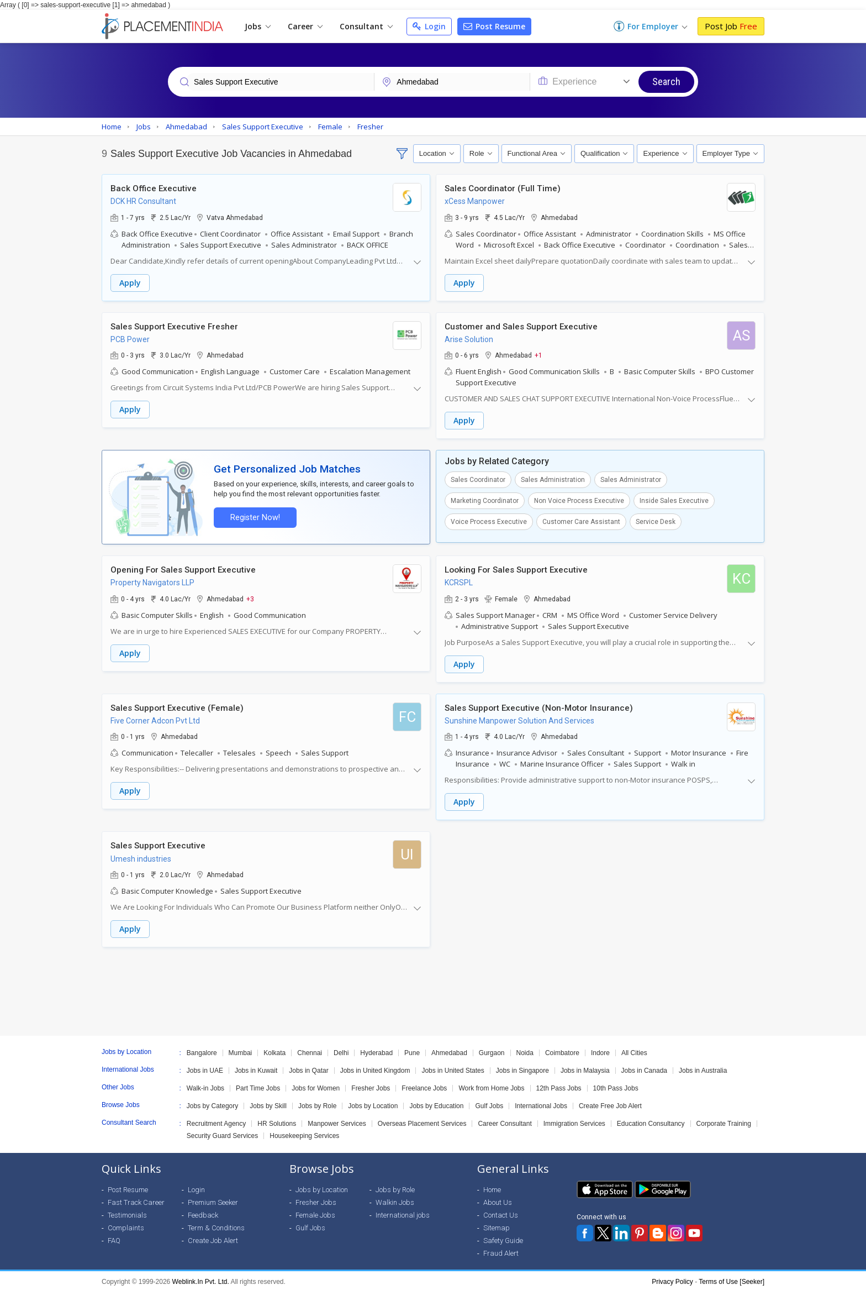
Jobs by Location (373, 1103)
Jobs (258, 26)
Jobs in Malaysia (585, 1068)
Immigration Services (574, 1121)
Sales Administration (553, 479)
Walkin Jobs (395, 1200)
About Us (497, 1200)
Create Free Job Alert (610, 1103)
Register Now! (254, 516)
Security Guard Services (222, 1133)
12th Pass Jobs (559, 1086)
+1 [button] (538, 354)
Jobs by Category (212, 1103)
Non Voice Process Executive (579, 500)
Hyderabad (376, 1050)
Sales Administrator (630, 479)
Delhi (341, 1050)
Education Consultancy (651, 1121)
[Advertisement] (433, 989)
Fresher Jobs (370, 1086)
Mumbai (240, 1050)
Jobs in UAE (205, 1068)
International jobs (403, 1213)
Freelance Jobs (424, 1086)
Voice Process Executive (489, 521)
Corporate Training (723, 1121)
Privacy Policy (672, 1279)
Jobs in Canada (644, 1068)
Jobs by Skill (268, 1103)
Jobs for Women (316, 1086)
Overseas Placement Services (422, 1121)
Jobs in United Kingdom (375, 1068)
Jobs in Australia (703, 1068)
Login (429, 26)
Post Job (731, 26)
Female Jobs (315, 1213)
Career (305, 26)
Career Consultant (504, 1121)
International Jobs (541, 1103)
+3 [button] (250, 597)
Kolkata (274, 1050)
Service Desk (655, 521)
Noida (525, 1050)
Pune (412, 1050)
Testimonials (127, 1213)
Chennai (309, 1050)
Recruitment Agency (216, 1121)
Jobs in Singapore (522, 1068)
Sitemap (496, 1225)
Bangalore (202, 1050)
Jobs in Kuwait (256, 1068)
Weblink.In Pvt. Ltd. (200, 1279)
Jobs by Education (436, 1103)
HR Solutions (276, 1121)
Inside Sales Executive (674, 500)
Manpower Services (337, 1121)
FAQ (114, 1238)
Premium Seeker (213, 1200)
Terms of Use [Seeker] (731, 1279)
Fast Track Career (136, 1200)
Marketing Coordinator (485, 500)
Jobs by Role (317, 1103)
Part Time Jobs (258, 1086)
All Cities (634, 1050)
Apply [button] (130, 282)
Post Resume (494, 26)
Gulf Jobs (489, 1103)
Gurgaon (492, 1050)
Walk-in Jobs (205, 1086)
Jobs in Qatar (308, 1068)
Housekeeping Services (304, 1133)
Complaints (126, 1225)
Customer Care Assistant (581, 521)
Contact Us (500, 1213)
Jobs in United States (452, 1068)
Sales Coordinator (478, 479)
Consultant (366, 26)
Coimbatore (562, 1050)
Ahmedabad (449, 1050)
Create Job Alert (213, 1238)
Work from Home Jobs (491, 1086)
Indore (600, 1050)
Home (492, 1187)
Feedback (203, 1213)
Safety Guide (503, 1238)
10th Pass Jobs (615, 1086)
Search (666, 81)
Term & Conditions (216, 1225)
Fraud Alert (501, 1251)
